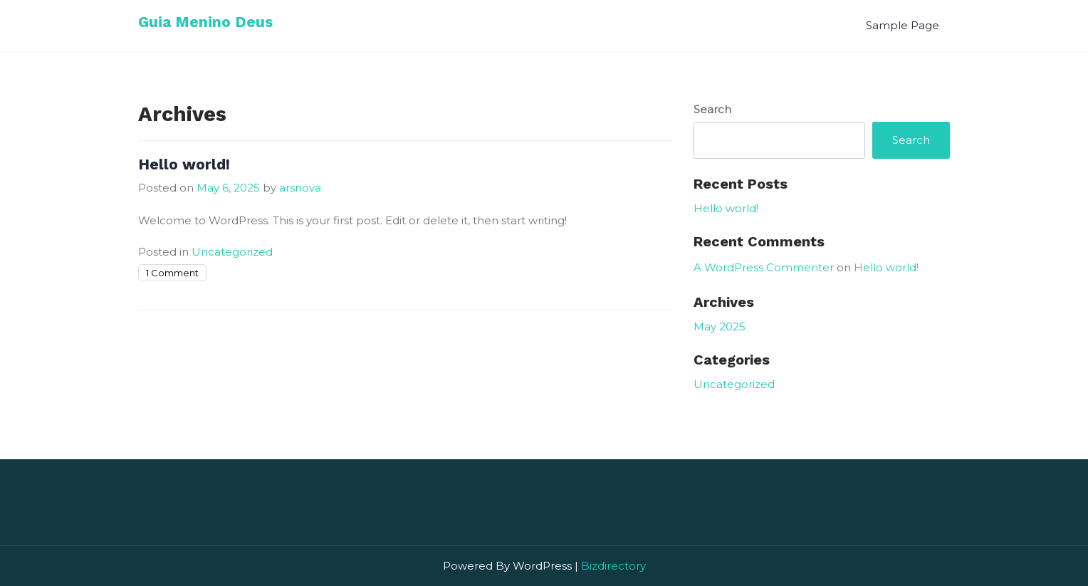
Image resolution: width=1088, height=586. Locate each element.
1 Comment (172, 272)
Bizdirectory (613, 565)
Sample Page (902, 25)
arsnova (300, 187)
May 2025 (720, 326)
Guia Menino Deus (205, 22)
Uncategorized (232, 251)
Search (712, 109)
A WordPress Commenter (764, 267)
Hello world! (184, 164)
